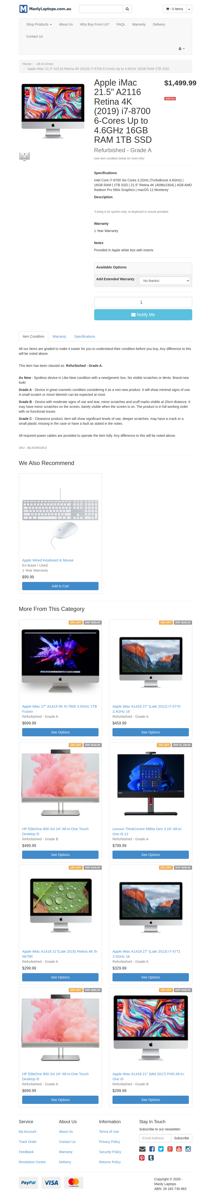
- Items (174, 9)
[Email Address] (155, 1138)
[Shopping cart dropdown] (189, 9)
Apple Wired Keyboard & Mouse (47, 560)
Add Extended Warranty (115, 279)
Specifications (84, 336)
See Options (60, 732)
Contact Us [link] (67, 1142)
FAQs (121, 24)
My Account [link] (27, 1132)
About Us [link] (66, 1132)
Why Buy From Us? (94, 24)
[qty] (143, 302)
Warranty (139, 24)
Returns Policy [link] (110, 1162)
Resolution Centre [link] (32, 1162)
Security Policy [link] (110, 1152)
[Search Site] (127, 9)
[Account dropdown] (181, 48)
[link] (152, 1149)
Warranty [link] (66, 1152)
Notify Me (143, 314)
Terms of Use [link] (109, 1132)
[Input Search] (101, 9)
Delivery (159, 24)
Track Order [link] (28, 1142)
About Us (66, 24)
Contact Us (34, 36)
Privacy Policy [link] (109, 1142)
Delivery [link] (65, 1162)
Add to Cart (60, 586)
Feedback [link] (26, 1152)
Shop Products (39, 24)
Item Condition (33, 336)
